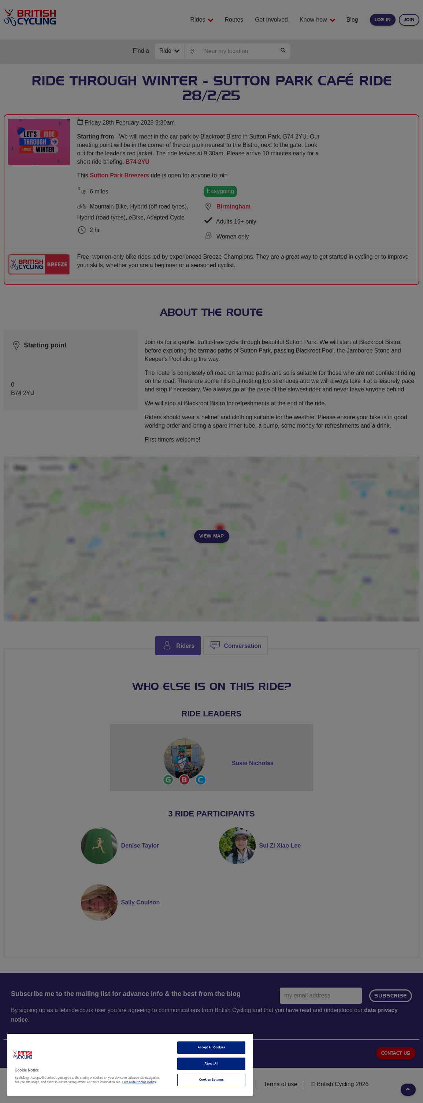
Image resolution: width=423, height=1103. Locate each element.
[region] (130, 1065)
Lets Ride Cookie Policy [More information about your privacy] (139, 1082)
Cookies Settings (211, 1079)
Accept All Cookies (211, 1047)
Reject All (211, 1063)
